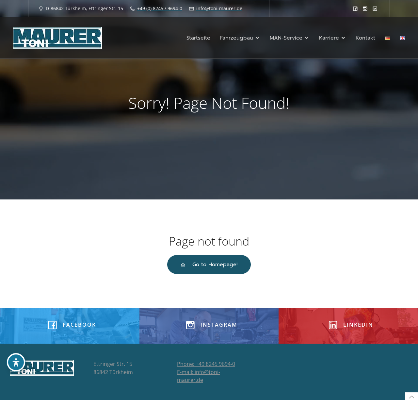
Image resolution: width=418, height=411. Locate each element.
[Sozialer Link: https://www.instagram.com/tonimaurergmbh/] (365, 8)
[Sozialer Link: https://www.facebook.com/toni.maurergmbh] (355, 8)
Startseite (198, 38)
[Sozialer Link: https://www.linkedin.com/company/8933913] (375, 8)
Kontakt (365, 38)
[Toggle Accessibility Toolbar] (16, 362)
